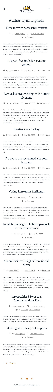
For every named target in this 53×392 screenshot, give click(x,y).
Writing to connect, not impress (26, 328)
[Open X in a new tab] (21, 378)
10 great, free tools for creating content (26, 63)
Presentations (34, 310)
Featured (30, 37)
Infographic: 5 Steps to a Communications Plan (26, 298)
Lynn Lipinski (20, 33)
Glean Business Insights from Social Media (26, 263)
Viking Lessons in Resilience (26, 191)
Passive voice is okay (26, 129)
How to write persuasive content (26, 28)
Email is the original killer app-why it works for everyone (26, 226)
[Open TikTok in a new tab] (31, 378)
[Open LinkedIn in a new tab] (26, 378)
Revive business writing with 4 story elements (26, 96)
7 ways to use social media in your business (26, 160)
